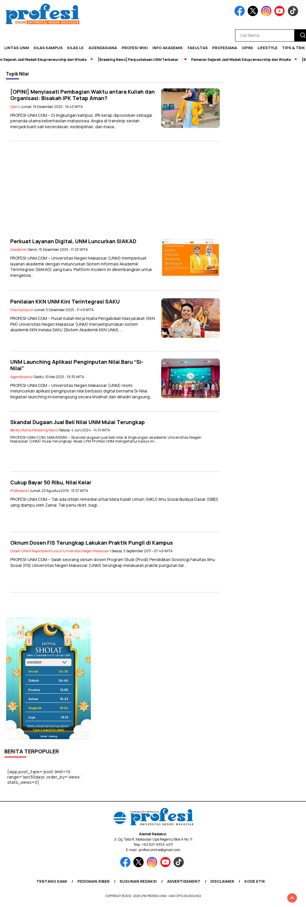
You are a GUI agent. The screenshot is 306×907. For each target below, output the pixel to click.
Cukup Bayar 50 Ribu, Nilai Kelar (50, 482)
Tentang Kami (51, 881)
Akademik (18, 249)
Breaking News (45, 430)
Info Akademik (167, 47)
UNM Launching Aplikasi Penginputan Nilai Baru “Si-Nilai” (76, 365)
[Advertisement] (115, 190)
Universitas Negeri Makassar (86, 550)
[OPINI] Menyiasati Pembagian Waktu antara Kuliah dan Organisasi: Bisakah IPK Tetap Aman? (82, 95)
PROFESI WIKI (135, 47)
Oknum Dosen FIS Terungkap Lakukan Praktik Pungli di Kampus (91, 542)
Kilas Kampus (48, 47)
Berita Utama (20, 430)
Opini (247, 47)
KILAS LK (75, 47)
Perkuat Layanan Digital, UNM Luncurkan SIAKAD (73, 241)
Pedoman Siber (93, 881)
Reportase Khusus (46, 550)
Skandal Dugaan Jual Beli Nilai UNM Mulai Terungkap (77, 422)
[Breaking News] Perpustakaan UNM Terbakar (140, 59)
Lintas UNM (16, 47)
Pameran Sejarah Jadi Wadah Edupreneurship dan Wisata (243, 59)
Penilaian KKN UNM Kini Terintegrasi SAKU (65, 301)
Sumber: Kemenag (48, 736)
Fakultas (198, 47)
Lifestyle (268, 47)
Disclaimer (222, 881)
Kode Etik (254, 881)
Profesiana (224, 47)
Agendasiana (103, 47)
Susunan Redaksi (138, 881)
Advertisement (183, 881)
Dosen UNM (20, 550)
